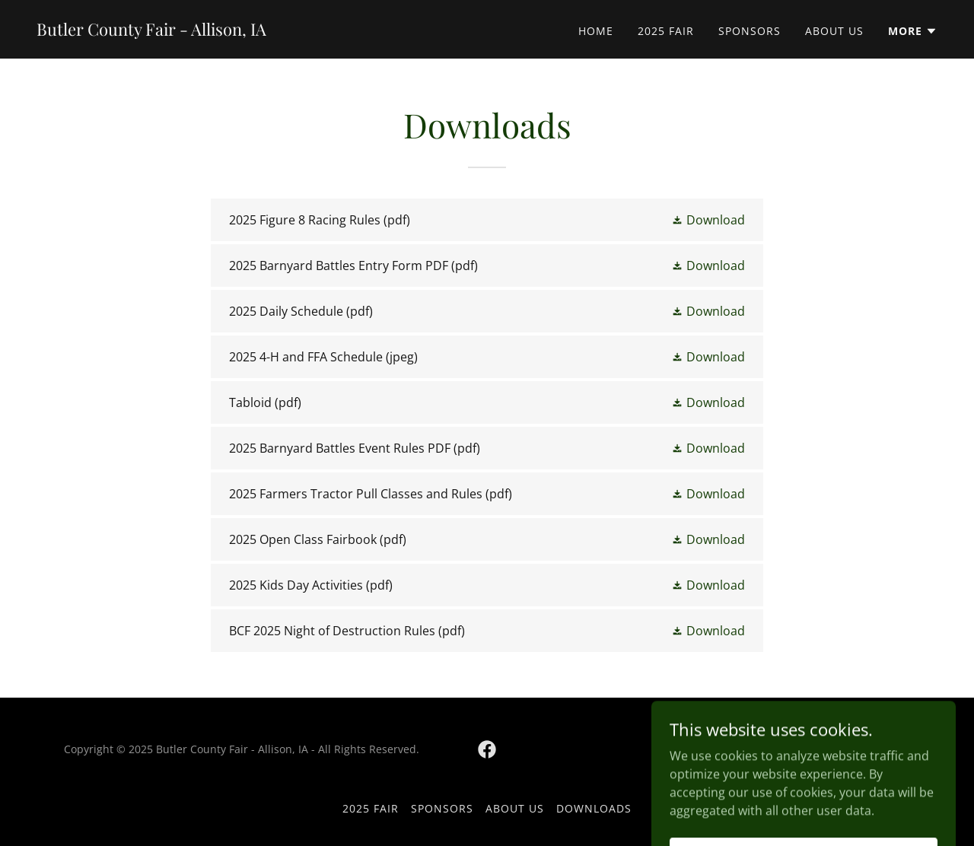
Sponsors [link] (749, 31)
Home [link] (595, 31)
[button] (912, 31)
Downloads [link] (594, 808)
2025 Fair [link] (666, 31)
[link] (151, 31)
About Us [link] (834, 31)
